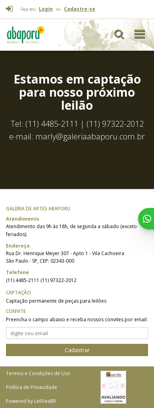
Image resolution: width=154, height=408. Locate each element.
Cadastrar (77, 350)
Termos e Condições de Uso (38, 373)
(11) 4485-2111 (23, 280)
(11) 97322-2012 (58, 280)
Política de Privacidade (31, 387)
